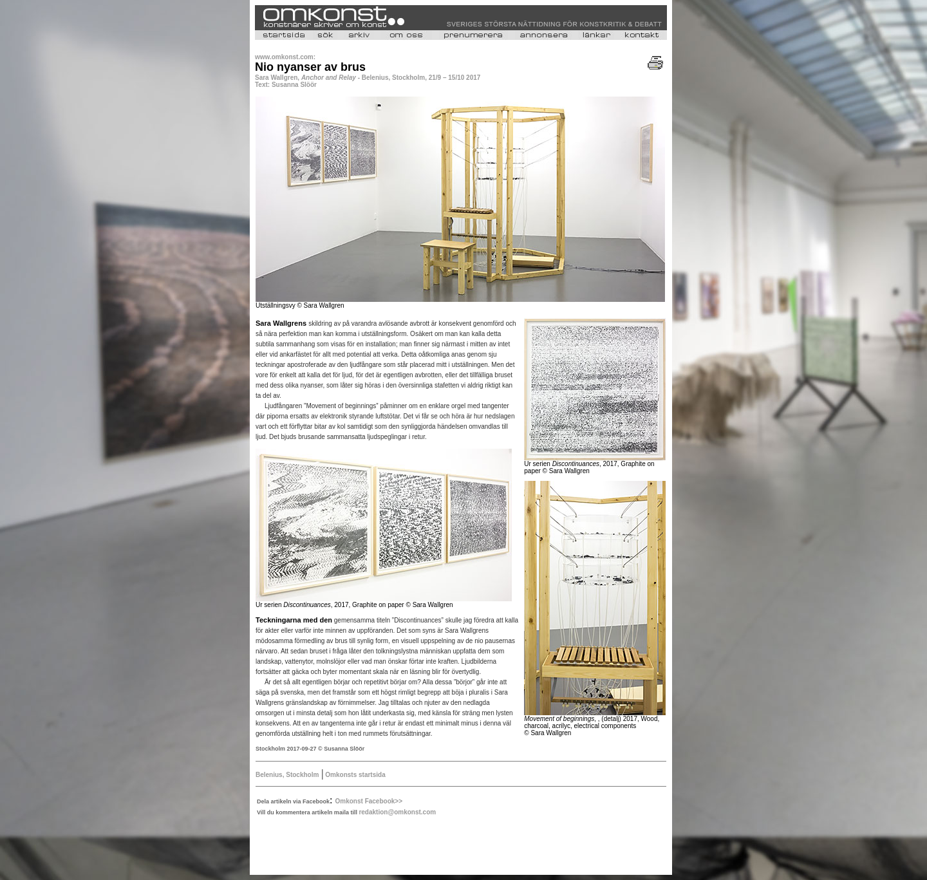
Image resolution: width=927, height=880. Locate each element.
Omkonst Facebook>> (368, 801)
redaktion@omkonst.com (397, 812)
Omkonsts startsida (355, 774)
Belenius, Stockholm (287, 774)
